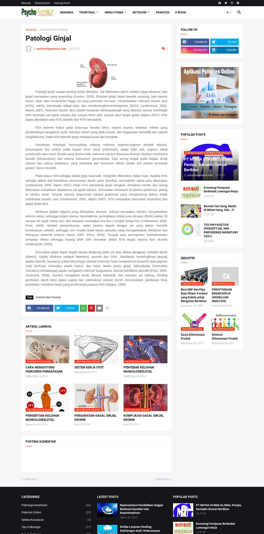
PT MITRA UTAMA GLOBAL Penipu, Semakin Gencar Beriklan (219, 507)
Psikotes (163, 12)
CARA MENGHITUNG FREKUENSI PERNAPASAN (44, 369)
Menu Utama (114, 12)
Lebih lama (162, 479)
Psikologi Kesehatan (56, 505)
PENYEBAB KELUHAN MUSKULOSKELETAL (139, 369)
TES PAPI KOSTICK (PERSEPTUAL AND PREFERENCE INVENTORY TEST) (221, 230)
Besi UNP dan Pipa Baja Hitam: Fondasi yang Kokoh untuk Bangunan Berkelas (194, 295)
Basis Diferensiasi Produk (193, 336)
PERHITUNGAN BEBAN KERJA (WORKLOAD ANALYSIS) (222, 295)
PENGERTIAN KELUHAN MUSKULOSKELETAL (42, 418)
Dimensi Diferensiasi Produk (225, 336)
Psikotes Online (56, 512)
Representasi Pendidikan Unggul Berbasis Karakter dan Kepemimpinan (141, 509)
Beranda (26, 3)
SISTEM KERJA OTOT (89, 367)
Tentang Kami (42, 3)
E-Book (180, 12)
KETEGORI (139, 12)
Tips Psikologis (56, 527)
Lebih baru (30, 479)
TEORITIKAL (87, 12)
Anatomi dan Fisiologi (53, 29)
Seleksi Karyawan (56, 520)
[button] (229, 13)
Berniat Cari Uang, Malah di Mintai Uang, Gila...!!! (220, 208)
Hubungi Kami (62, 3)
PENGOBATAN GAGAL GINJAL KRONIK (95, 418)
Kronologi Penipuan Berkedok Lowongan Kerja (221, 189)
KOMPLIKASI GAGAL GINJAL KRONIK (144, 418)
